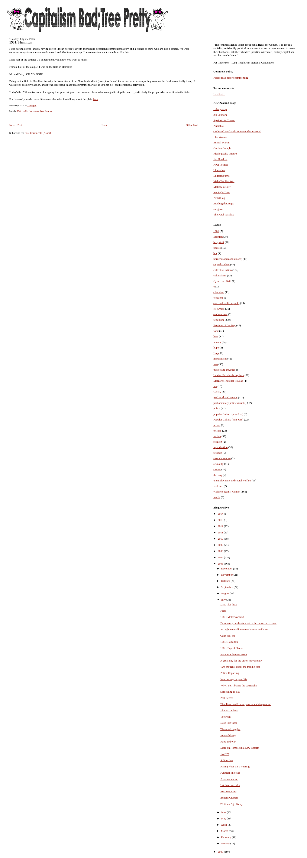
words (216, 497)
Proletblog (219, 197)
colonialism (219, 275)
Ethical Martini (221, 142)
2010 (221, 538)
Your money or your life (233, 679)
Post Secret (226, 697)
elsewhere (218, 308)
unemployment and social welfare (232, 480)
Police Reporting (229, 673)
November (227, 574)
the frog (217, 475)
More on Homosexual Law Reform (239, 747)
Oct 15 (217, 391)
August (225, 593)
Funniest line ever (230, 772)
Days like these (228, 604)
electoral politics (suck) (226, 303)
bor (215, 253)
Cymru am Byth (222, 281)
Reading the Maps (223, 203)
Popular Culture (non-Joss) (228, 419)
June (224, 812)
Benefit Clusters (229, 797)
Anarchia (218, 125)
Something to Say (230, 691)
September (227, 587)
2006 (221, 563)
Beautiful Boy (228, 735)
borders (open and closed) (227, 258)
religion (217, 441)
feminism (218, 319)
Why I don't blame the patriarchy (238, 685)
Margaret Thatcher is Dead (228, 380)
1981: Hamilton (20, 42)
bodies (217, 247)
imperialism (220, 358)
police (216, 408)
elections (218, 297)
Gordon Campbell (223, 148)
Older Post (192, 125)
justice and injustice (224, 369)
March (225, 830)
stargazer (218, 209)
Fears (223, 610)
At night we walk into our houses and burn (244, 629)
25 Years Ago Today (231, 804)
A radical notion (229, 779)
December (227, 568)
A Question (226, 760)
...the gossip (220, 109)
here (95, 99)
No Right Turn (221, 192)
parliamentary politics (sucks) (229, 402)
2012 (221, 526)
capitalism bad (221, 264)
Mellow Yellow (221, 186)
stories (217, 469)
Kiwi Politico (220, 164)
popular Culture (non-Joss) (228, 414)
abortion (218, 236)
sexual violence (222, 458)
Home (104, 125)
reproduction (220, 447)
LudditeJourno (221, 175)
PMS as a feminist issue (233, 654)
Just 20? (224, 754)
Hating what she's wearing (235, 766)
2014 (221, 513)
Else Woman (220, 137)
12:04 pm (31, 105)
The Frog (225, 716)
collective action (31, 111)
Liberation (219, 170)
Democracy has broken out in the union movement (248, 623)
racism (217, 436)
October (226, 580)
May (224, 818)
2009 (221, 544)
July (223, 599)
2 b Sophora (220, 114)
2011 (221, 532)
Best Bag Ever (228, 791)
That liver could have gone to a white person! (245, 704)
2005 (221, 851)
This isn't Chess (229, 710)
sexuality (218, 463)
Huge (216, 353)
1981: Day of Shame (231, 648)
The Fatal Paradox (223, 214)
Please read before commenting (230, 77)
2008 (221, 551)
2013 (221, 519)
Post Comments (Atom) (38, 132)
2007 (221, 557)
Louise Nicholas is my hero (228, 375)
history (48, 111)
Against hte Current (224, 120)
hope (216, 347)
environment (220, 314)
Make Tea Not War (223, 181)
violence (218, 486)
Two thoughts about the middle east (240, 666)
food (216, 330)
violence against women (226, 491)
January (225, 843)
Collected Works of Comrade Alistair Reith (237, 131)
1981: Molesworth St (232, 616)
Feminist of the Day (224, 325)
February (226, 837)
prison (216, 425)
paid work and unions (225, 397)
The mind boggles (230, 729)
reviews (217, 452)
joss (215, 364)
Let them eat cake (230, 785)
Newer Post (15, 125)
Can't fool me (227, 635)
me (215, 386)
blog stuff (218, 242)
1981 (19, 111)
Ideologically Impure (225, 153)
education (218, 292)
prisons (217, 430)
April (224, 824)
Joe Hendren (220, 159)
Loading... (219, 94)
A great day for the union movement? (241, 660)
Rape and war (228, 741)
